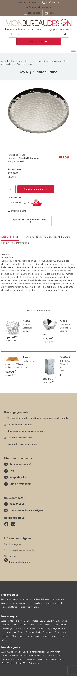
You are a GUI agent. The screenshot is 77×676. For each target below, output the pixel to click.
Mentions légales (12, 544)
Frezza (39, 625)
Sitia (64, 632)
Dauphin (50, 621)
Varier (37, 636)
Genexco (48, 625)
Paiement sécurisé (19, 562)
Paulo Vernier (8, 663)
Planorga (30, 632)
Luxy (48, 628)
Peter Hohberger (37, 652)
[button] (28, 2)
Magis (54, 628)
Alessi (20, 161)
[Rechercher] (65, 34)
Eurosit (31, 625)
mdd (61, 628)
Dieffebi (5, 625)
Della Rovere (61, 621)
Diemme (14, 625)
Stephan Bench (53, 652)
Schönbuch (48, 632)
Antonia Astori (7, 652)
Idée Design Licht (9, 628)
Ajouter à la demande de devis (30, 219)
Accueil (4, 61)
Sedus (57, 632)
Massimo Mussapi (26, 659)
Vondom (46, 636)
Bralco (35, 621)
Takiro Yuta (34, 663)
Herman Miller (60, 625)
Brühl (42, 621)
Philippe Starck (21, 652)
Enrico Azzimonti (56, 659)
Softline (13, 636)
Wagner (55, 636)
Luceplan (40, 628)
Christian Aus (41, 659)
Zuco (4, 640)
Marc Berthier (24, 656)
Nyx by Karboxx (9, 632)
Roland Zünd (21, 663)
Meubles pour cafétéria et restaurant (25, 61)
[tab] (47, 238)
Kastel (31, 628)
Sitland (5, 636)
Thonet (21, 636)
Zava (63, 636)
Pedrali (21, 632)
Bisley (19, 621)
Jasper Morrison (9, 659)
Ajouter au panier (33, 189)
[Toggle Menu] (73, 50)
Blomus (27, 621)
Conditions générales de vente (19, 550)
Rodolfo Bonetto (9, 656)
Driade (23, 625)
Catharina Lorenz (39, 656)
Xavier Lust (53, 656)
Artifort (11, 621)
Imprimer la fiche (18, 211)
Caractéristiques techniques (47, 236)
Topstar (30, 636)
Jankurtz (22, 628)
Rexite (38, 632)
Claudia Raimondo (29, 158)
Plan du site (10, 556)
